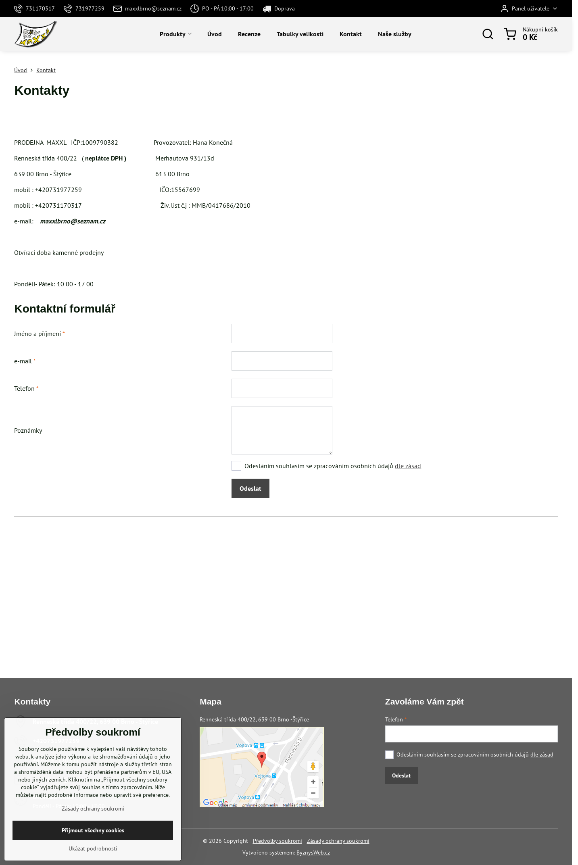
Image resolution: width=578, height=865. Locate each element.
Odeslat (250, 488)
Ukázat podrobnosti (93, 848)
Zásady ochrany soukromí (338, 840)
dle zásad (408, 466)
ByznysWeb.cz (313, 852)
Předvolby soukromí (277, 840)
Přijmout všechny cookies (93, 830)
